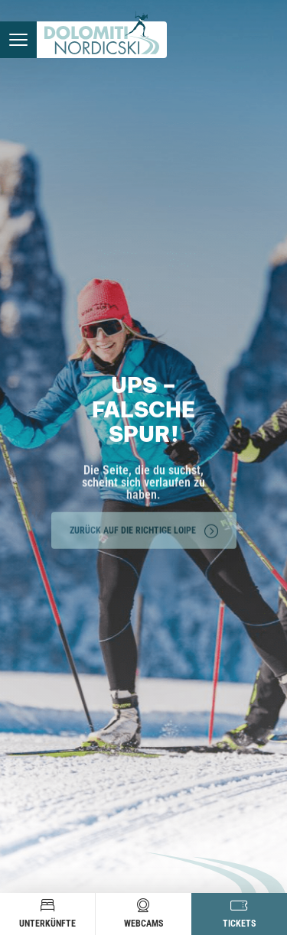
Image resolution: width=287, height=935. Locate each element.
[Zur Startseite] (102, 39)
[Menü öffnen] (18, 39)
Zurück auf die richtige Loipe (144, 528)
